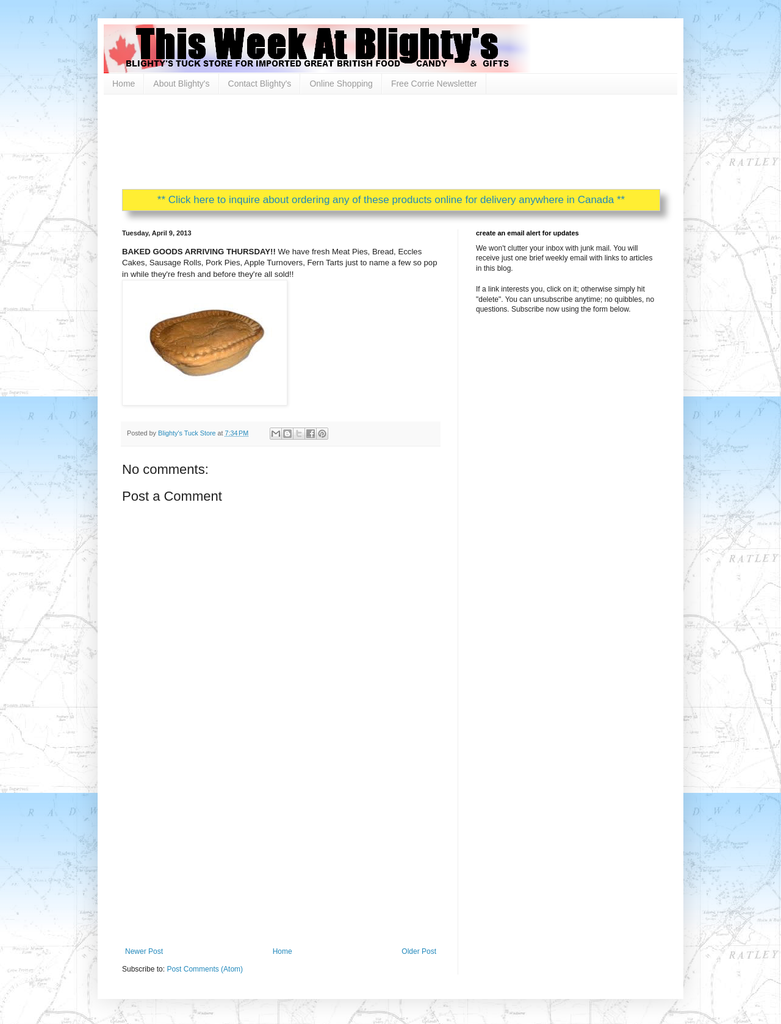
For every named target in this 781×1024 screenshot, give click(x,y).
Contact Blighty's (260, 83)
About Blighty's (181, 83)
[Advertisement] (344, 140)
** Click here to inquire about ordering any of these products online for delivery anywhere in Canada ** (391, 200)
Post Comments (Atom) (205, 969)
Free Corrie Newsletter (434, 83)
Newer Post (144, 951)
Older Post (418, 951)
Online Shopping (341, 83)
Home (123, 83)
